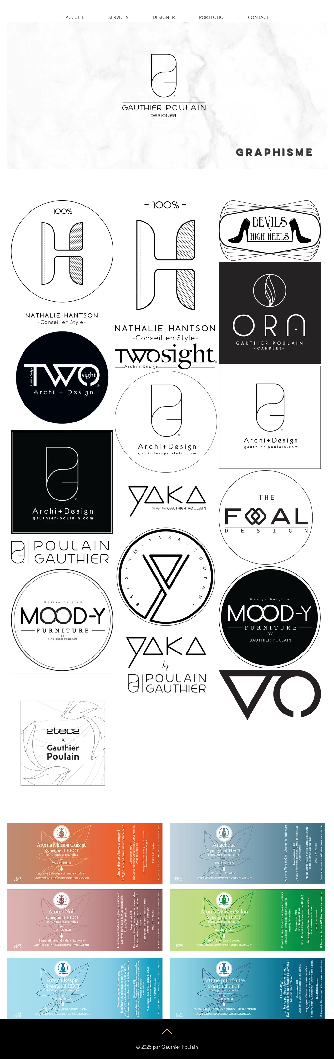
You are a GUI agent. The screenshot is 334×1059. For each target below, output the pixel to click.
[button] (211, 17)
